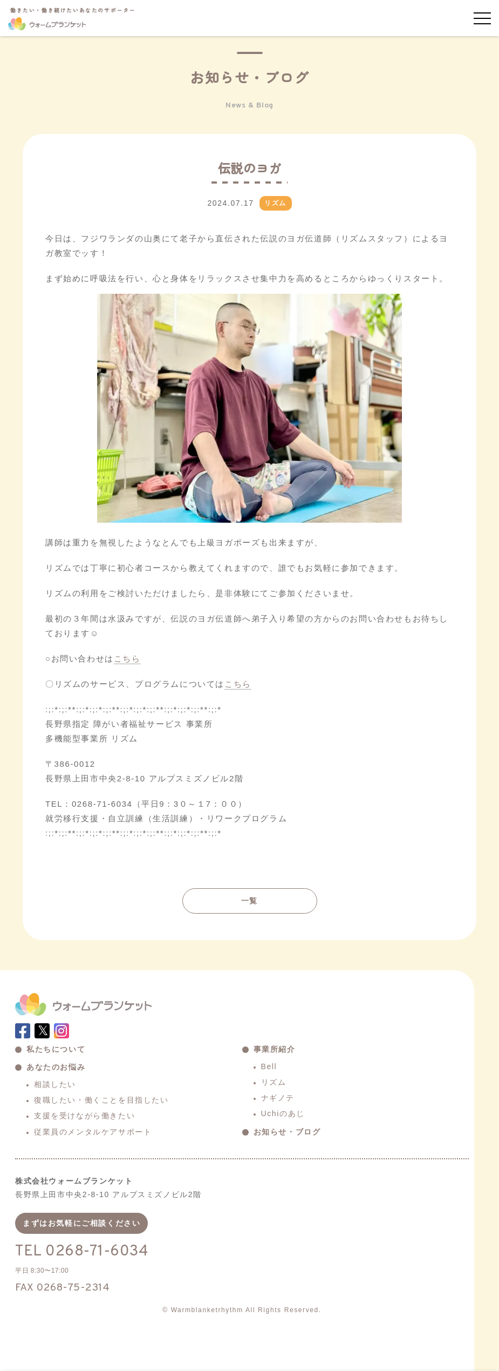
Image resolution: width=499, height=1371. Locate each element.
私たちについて (55, 1049)
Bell (269, 1066)
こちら (127, 658)
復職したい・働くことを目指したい (101, 1100)
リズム (273, 1082)
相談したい (55, 1084)
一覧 (249, 900)
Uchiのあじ (283, 1113)
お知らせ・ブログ (287, 1131)
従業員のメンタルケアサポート (93, 1131)
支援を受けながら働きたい (84, 1115)
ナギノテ (278, 1097)
